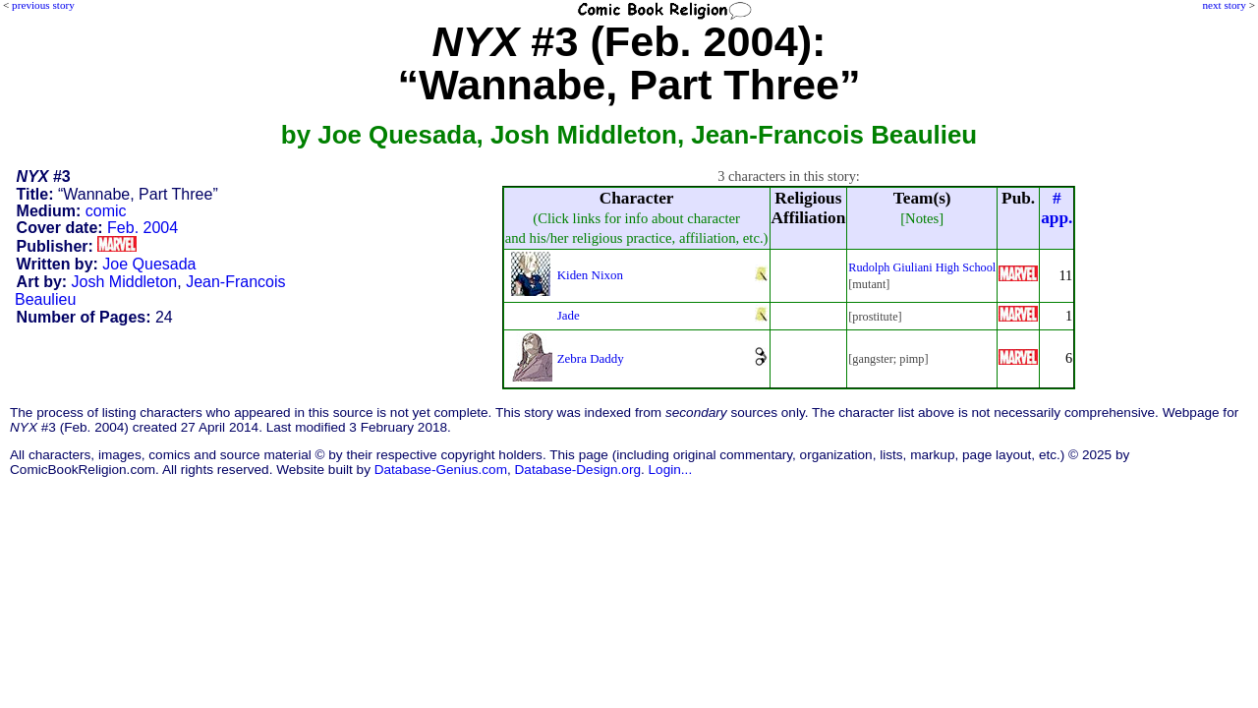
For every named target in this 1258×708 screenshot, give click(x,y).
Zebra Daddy (590, 358)
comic (106, 211)
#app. (1056, 208)
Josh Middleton (125, 281)
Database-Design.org (578, 469)
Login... (671, 469)
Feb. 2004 (142, 227)
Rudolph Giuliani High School (922, 267)
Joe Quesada (149, 264)
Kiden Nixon (590, 274)
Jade (568, 315)
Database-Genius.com (440, 469)
